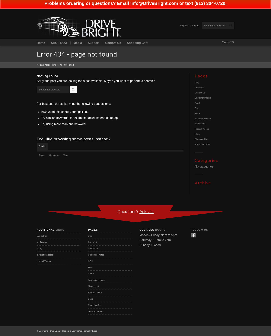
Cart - (225, 42)
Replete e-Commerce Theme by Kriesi (79, 331)
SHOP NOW (59, 42)
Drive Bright (54, 331)
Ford (197, 108)
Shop (197, 134)
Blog (197, 82)
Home (41, 42)
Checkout (199, 87)
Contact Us (113, 42)
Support (93, 42)
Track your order (202, 144)
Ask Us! (146, 211)
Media (77, 42)
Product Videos (202, 129)
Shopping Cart (137, 42)
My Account (200, 123)
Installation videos (203, 118)
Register (184, 25)
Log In (195, 25)
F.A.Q (197, 103)
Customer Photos (203, 98)
